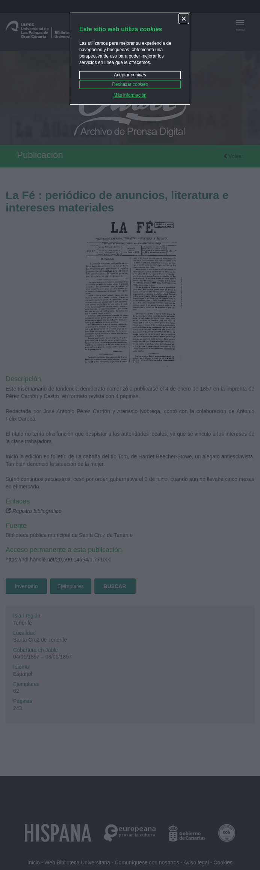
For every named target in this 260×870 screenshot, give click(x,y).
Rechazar (130, 84)
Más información (130, 95)
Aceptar (130, 75)
